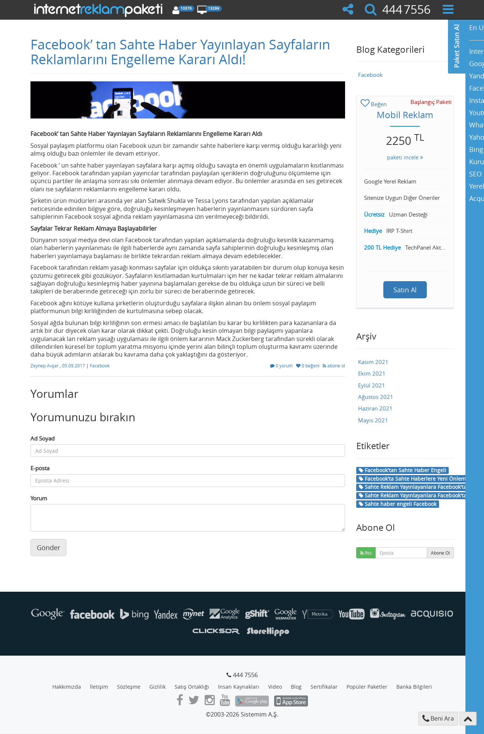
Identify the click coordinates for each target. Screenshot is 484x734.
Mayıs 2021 (373, 420)
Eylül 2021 (371, 385)
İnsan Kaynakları (238, 686)
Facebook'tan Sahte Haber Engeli (402, 470)
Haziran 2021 (375, 408)
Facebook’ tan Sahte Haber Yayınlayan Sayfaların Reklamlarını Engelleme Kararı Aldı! (180, 51)
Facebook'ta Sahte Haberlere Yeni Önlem (412, 478)
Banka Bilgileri (414, 686)
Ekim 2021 (372, 373)
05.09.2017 (74, 365)
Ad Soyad (42, 438)
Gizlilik (157, 686)
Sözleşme (128, 686)
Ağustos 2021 (375, 396)
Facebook (100, 365)
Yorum (38, 498)
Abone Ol (440, 553)
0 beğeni (308, 365)
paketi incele (405, 157)
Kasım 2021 (373, 362)
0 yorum (282, 365)
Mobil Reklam (405, 115)
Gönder (48, 547)
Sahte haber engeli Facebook (397, 503)
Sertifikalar (324, 686)
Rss (366, 553)
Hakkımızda (66, 686)
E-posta (39, 468)
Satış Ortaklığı (192, 686)
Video (275, 686)
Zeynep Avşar (45, 365)
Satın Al (405, 289)
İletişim (99, 686)
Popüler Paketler (367, 686)
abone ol (334, 365)
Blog (296, 686)
